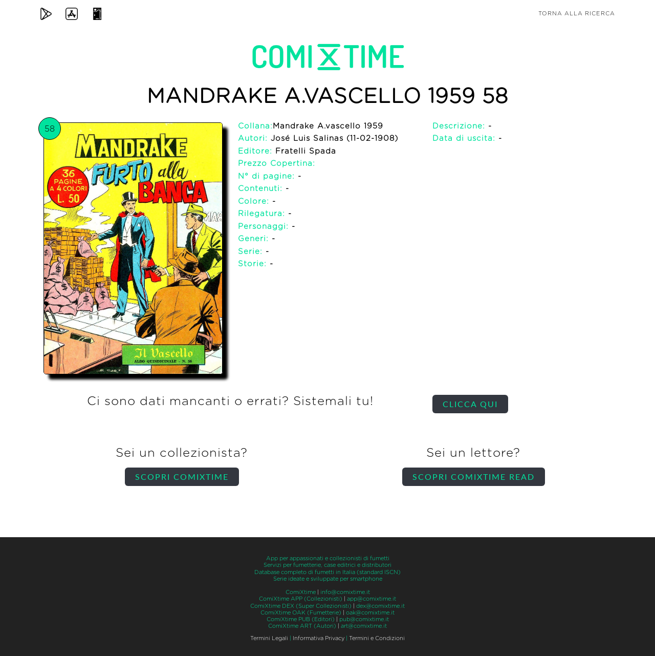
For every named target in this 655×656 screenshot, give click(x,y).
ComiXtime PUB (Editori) (301, 619)
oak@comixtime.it (370, 613)
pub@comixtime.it (364, 619)
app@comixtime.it (371, 599)
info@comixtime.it (345, 592)
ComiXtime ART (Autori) (302, 626)
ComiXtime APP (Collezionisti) (300, 599)
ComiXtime (301, 592)
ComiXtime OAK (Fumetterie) (300, 613)
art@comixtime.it (364, 626)
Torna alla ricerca (576, 13)
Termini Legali (269, 638)
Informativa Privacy (318, 638)
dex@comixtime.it (380, 606)
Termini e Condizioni (377, 638)
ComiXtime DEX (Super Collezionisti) (301, 606)
